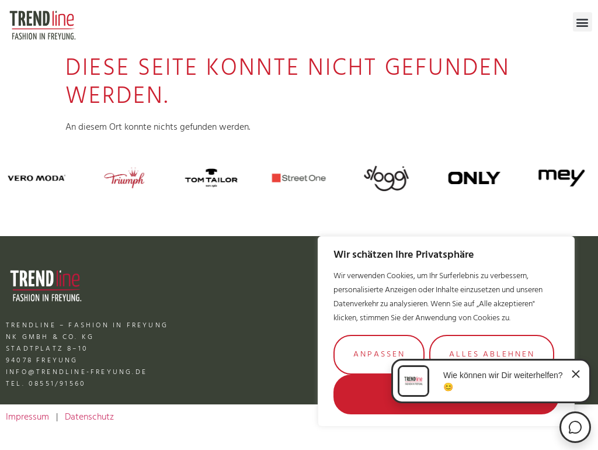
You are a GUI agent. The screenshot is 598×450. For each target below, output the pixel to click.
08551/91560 (57, 384)
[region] (446, 331)
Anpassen (379, 354)
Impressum (27, 417)
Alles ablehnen (492, 354)
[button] (582, 22)
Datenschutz (89, 417)
